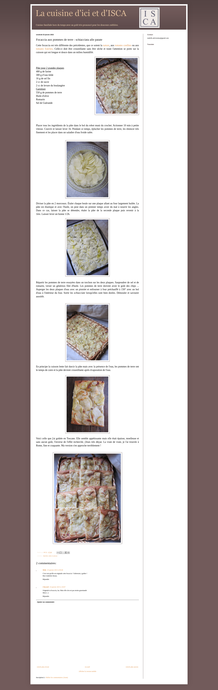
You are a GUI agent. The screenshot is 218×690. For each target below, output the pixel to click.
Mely (44, 570)
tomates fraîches (44, 48)
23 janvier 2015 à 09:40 (55, 570)
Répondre (46, 579)
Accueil (87, 667)
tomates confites (123, 45)
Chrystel (46, 587)
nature (106, 45)
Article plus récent (43, 667)
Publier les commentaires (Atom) (57, 677)
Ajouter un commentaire (45, 602)
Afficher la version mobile (87, 671)
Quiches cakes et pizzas (50, 556)
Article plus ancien (132, 667)
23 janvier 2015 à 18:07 (57, 587)
